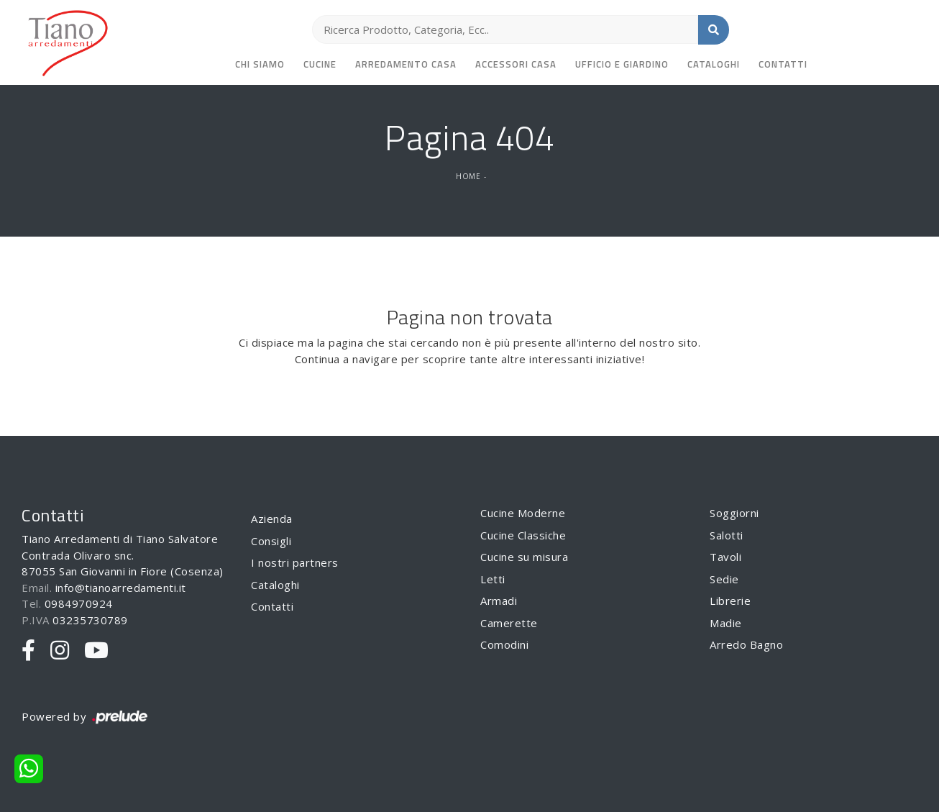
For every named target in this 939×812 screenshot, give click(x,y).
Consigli (271, 541)
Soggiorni (734, 513)
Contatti (783, 64)
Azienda (272, 518)
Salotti (726, 535)
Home (468, 176)
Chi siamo (260, 64)
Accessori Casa (515, 64)
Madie (726, 623)
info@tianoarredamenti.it (120, 587)
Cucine (319, 64)
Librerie (730, 600)
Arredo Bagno (746, 644)
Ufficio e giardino (622, 64)
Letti (492, 579)
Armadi (498, 600)
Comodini (504, 644)
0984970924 (79, 603)
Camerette (509, 623)
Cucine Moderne (522, 513)
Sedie (724, 579)
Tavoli (725, 556)
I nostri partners (295, 562)
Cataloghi (713, 64)
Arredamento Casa (406, 64)
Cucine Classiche (523, 535)
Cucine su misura (524, 556)
